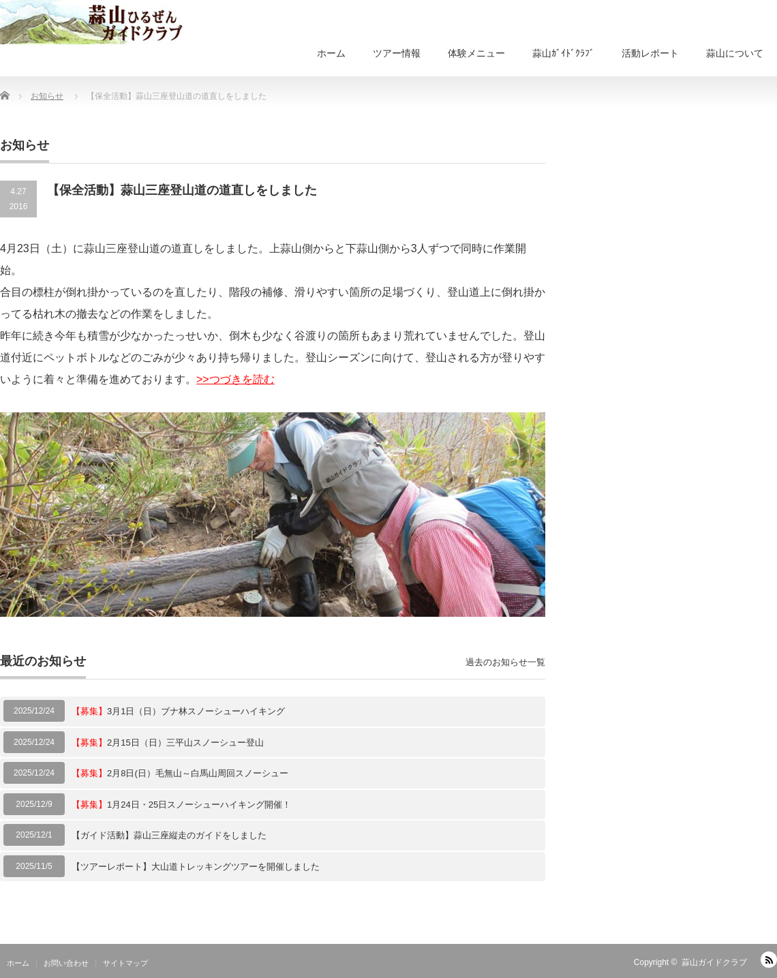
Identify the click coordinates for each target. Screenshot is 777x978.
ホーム (331, 53)
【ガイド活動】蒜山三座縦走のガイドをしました (169, 835)
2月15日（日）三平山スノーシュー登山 (168, 742)
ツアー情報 (397, 53)
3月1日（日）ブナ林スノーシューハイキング (178, 711)
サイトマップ (125, 963)
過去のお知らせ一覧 (505, 662)
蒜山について (734, 53)
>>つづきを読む (235, 379)
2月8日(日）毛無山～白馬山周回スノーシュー (180, 773)
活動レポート (650, 53)
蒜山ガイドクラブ (714, 962)
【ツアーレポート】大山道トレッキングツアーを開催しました (196, 866)
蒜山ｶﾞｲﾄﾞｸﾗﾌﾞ (563, 53)
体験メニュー (476, 53)
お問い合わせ (66, 963)
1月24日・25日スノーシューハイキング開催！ (181, 804)
